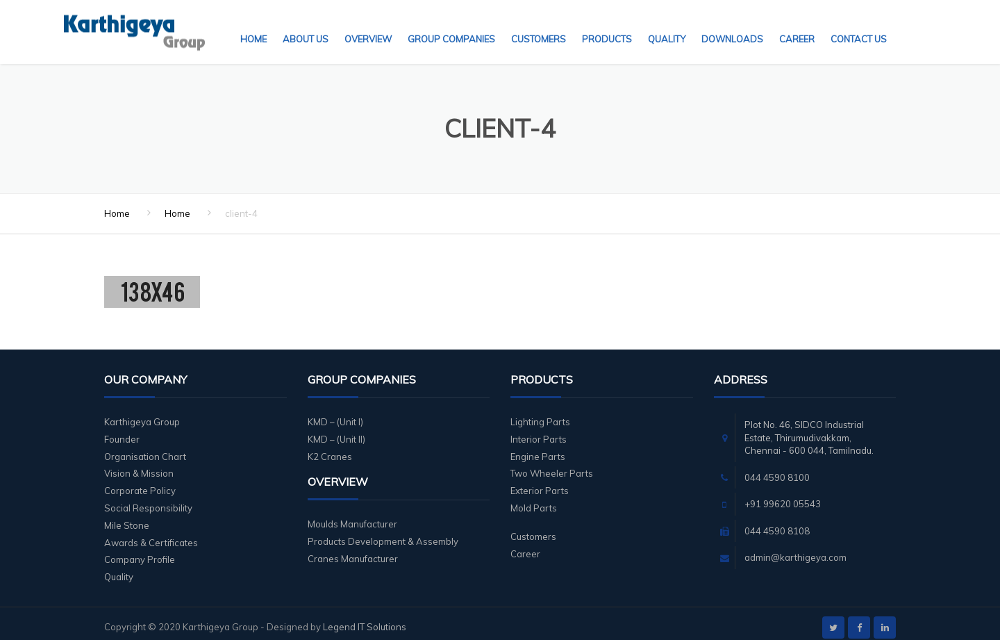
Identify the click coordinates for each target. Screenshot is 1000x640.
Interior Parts (538, 430)
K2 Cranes (330, 448)
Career (797, 24)
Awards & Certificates (151, 534)
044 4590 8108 (777, 522)
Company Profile (139, 551)
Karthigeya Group (142, 413)
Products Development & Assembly (383, 533)
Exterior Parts (539, 482)
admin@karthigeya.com (795, 549)
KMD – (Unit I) (335, 413)
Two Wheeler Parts (551, 464)
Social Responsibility (148, 499)
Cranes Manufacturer (353, 550)
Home (253, 24)
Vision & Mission (139, 464)
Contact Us (859, 24)
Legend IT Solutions (364, 618)
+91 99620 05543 (782, 495)
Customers (538, 24)
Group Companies (451, 24)
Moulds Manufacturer (352, 515)
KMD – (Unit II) (336, 430)
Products (607, 24)
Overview (368, 24)
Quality (666, 24)
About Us (305, 24)
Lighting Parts (540, 413)
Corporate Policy (140, 482)
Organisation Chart (145, 448)
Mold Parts (533, 499)
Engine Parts (537, 448)
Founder (122, 430)
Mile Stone (126, 517)
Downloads (732, 24)
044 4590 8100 (777, 469)
